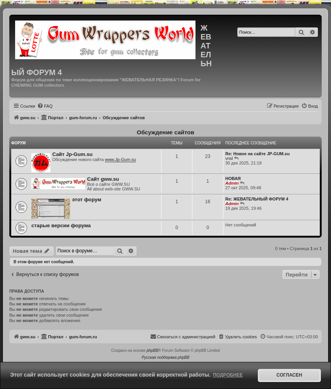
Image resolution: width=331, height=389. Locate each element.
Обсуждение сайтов (165, 132)
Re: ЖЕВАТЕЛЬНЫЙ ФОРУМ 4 (256, 199)
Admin (231, 183)
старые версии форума (61, 225)
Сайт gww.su (103, 179)
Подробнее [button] (228, 375)
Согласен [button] (289, 375)
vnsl (229, 158)
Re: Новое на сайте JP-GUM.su (257, 153)
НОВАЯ (233, 178)
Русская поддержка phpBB (165, 357)
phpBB (152, 350)
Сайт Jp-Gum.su (72, 154)
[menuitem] (45, 106)
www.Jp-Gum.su (120, 159)
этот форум (86, 199)
